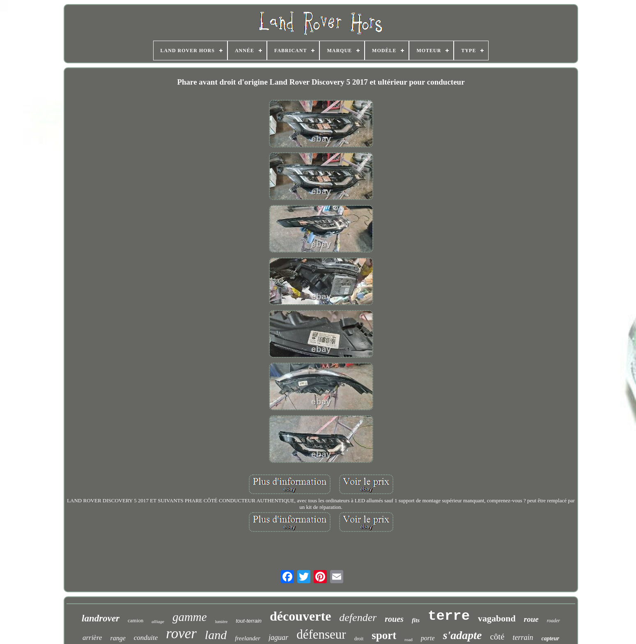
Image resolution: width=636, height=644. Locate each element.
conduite (146, 638)
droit (359, 639)
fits (416, 620)
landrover (100, 618)
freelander (247, 638)
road (408, 639)
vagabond (497, 618)
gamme (189, 616)
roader (553, 620)
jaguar (278, 637)
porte (428, 638)
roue (531, 619)
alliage (158, 621)
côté (497, 637)
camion (135, 620)
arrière (92, 638)
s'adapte (462, 635)
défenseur (321, 634)
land (216, 635)
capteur (551, 638)
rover (181, 634)
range (117, 638)
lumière (221, 621)
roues (394, 618)
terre (449, 616)
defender (358, 617)
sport (384, 635)
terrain (523, 637)
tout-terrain (249, 621)
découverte (300, 616)
